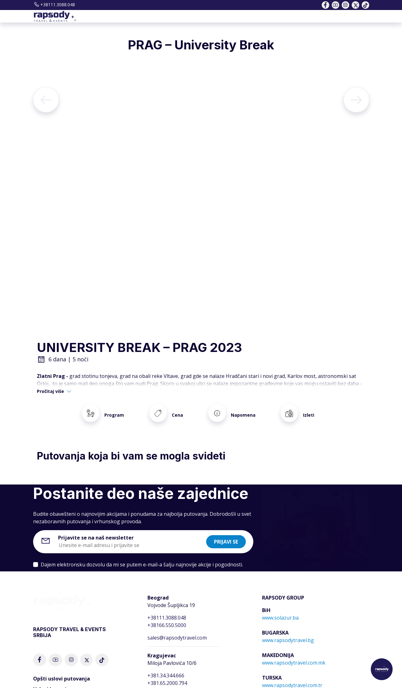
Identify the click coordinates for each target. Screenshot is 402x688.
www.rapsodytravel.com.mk (293, 655)
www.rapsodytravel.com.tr (292, 678)
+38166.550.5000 (166, 618)
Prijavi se (226, 534)
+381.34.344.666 (165, 668)
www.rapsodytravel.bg (288, 633)
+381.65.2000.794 (167, 675)
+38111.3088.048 (54, 5)
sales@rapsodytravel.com (177, 630)
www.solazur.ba (280, 610)
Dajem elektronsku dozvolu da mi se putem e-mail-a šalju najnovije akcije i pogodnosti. (142, 557)
